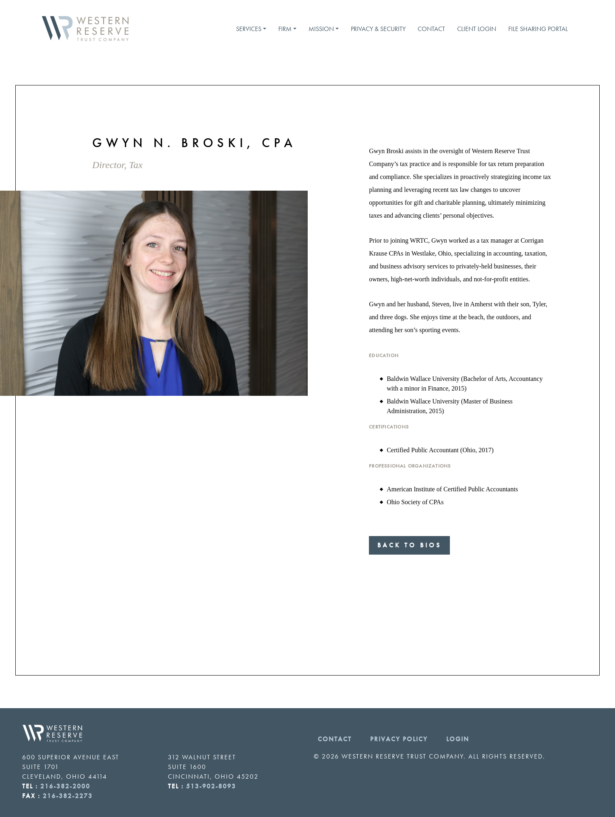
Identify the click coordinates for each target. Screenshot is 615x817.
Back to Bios (409, 545)
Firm (285, 29)
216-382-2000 (65, 786)
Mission (321, 29)
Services (248, 29)
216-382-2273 (68, 796)
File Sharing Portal (538, 29)
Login (457, 739)
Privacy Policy (399, 739)
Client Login (476, 29)
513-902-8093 (211, 786)
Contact (431, 29)
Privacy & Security (378, 29)
